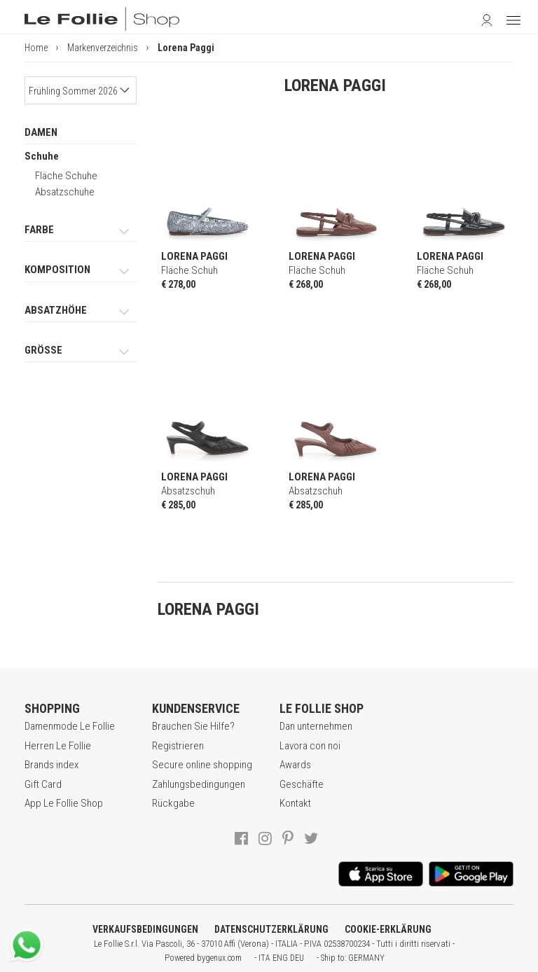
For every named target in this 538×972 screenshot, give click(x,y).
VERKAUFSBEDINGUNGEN (145, 929)
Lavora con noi (310, 746)
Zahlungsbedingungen (198, 784)
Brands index (51, 764)
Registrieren (178, 746)
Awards (295, 764)
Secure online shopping (202, 764)
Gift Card (43, 784)
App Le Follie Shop (64, 803)
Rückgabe (173, 803)
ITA (264, 958)
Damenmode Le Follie (70, 726)
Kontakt (295, 803)
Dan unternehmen (316, 726)
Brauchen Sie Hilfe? (193, 726)
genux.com (223, 958)
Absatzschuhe (65, 192)
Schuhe (42, 156)
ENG (280, 958)
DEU (297, 958)
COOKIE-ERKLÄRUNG (388, 929)
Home (36, 47)
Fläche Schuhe (66, 175)
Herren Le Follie (58, 746)
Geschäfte (302, 784)
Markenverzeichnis (102, 47)
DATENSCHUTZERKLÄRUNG (271, 929)
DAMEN (41, 132)
